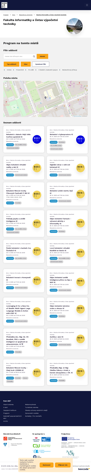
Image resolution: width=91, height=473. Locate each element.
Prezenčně (20, 70)
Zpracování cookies (32, 413)
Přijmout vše (62, 465)
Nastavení (46, 465)
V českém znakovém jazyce (48, 70)
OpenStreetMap (77, 116)
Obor (25, 64)
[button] (45, 97)
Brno (13, 15)
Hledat (42, 56)
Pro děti (31, 70)
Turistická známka (31, 407)
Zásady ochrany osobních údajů (36, 410)
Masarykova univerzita (25, 15)
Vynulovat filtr (40, 64)
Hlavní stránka (8, 404)
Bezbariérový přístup (69, 70)
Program (6, 15)
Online (9, 70)
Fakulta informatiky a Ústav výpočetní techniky (51, 15)
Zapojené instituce (9, 410)
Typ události (11, 64)
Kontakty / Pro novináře (33, 416)
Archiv (5, 421)
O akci (5, 407)
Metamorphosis (30, 404)
